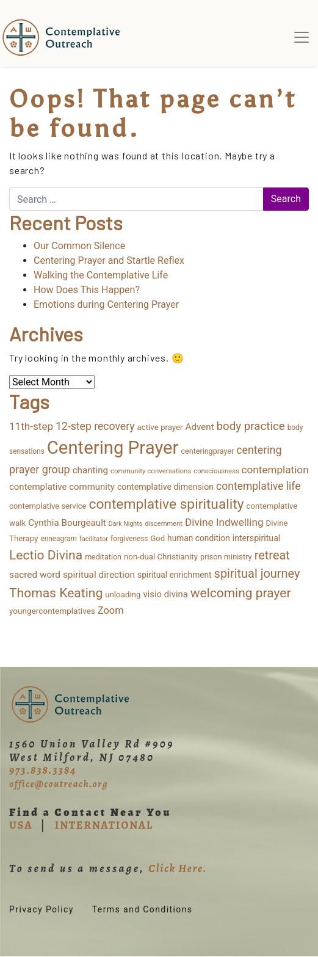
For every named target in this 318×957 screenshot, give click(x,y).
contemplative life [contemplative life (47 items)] (258, 486)
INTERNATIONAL (104, 825)
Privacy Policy (41, 909)
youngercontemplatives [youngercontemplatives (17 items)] (52, 611)
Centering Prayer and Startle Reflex (109, 260)
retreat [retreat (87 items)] (272, 555)
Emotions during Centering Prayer (106, 304)
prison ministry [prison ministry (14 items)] (226, 556)
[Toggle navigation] (301, 37)
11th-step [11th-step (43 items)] (31, 426)
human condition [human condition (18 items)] (198, 538)
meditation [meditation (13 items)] (103, 556)
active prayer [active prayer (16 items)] (160, 427)
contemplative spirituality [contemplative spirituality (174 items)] (166, 504)
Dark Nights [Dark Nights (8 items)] (125, 524)
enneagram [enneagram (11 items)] (58, 538)
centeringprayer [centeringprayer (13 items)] (207, 451)
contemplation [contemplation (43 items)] (275, 470)
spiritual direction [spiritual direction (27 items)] (99, 574)
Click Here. (177, 868)
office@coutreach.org (58, 784)
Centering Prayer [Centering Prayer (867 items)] (113, 447)
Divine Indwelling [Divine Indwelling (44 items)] (224, 522)
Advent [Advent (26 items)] (200, 426)
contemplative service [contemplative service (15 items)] (48, 506)
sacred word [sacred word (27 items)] (34, 574)
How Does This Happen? (87, 290)
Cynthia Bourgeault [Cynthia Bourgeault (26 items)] (67, 522)
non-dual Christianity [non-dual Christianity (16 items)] (161, 556)
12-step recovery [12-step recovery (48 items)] (95, 426)
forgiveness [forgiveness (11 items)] (129, 538)
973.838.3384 (42, 770)
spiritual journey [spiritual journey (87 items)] (257, 573)
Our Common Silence (79, 246)
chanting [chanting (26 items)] (90, 470)
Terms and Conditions (142, 909)
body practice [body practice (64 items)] (251, 426)
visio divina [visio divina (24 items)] (165, 594)
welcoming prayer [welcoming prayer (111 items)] (240, 593)
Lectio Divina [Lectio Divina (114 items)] (45, 554)
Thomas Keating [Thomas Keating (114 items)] (56, 592)
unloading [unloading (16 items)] (122, 594)
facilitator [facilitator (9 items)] (93, 539)
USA (20, 825)
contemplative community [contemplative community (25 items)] (62, 486)
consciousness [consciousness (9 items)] (216, 471)
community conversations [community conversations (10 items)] (150, 471)
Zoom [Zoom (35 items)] (111, 610)
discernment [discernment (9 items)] (163, 524)
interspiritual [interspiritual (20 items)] (257, 538)
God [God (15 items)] (157, 538)
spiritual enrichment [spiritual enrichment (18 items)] (174, 575)
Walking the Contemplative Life (101, 275)
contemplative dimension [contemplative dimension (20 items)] (165, 487)
